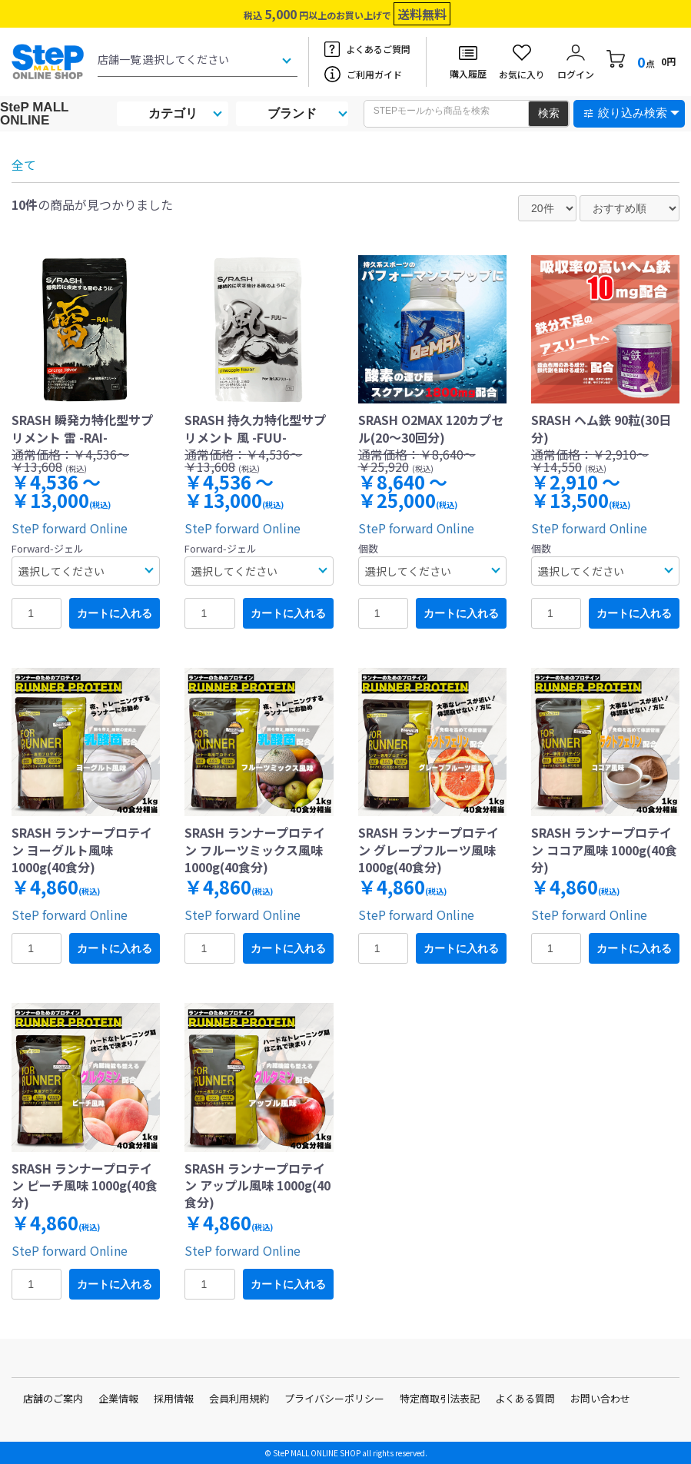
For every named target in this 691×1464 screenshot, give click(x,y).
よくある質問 (525, 1398)
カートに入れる (114, 613)
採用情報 (174, 1398)
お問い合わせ (600, 1398)
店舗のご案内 (53, 1398)
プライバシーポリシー (334, 1398)
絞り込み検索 (632, 112)
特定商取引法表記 (440, 1398)
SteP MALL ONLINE (34, 114)
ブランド (292, 113)
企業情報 (118, 1398)
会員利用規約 (239, 1398)
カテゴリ (173, 113)
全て (24, 164)
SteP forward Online (70, 528)
